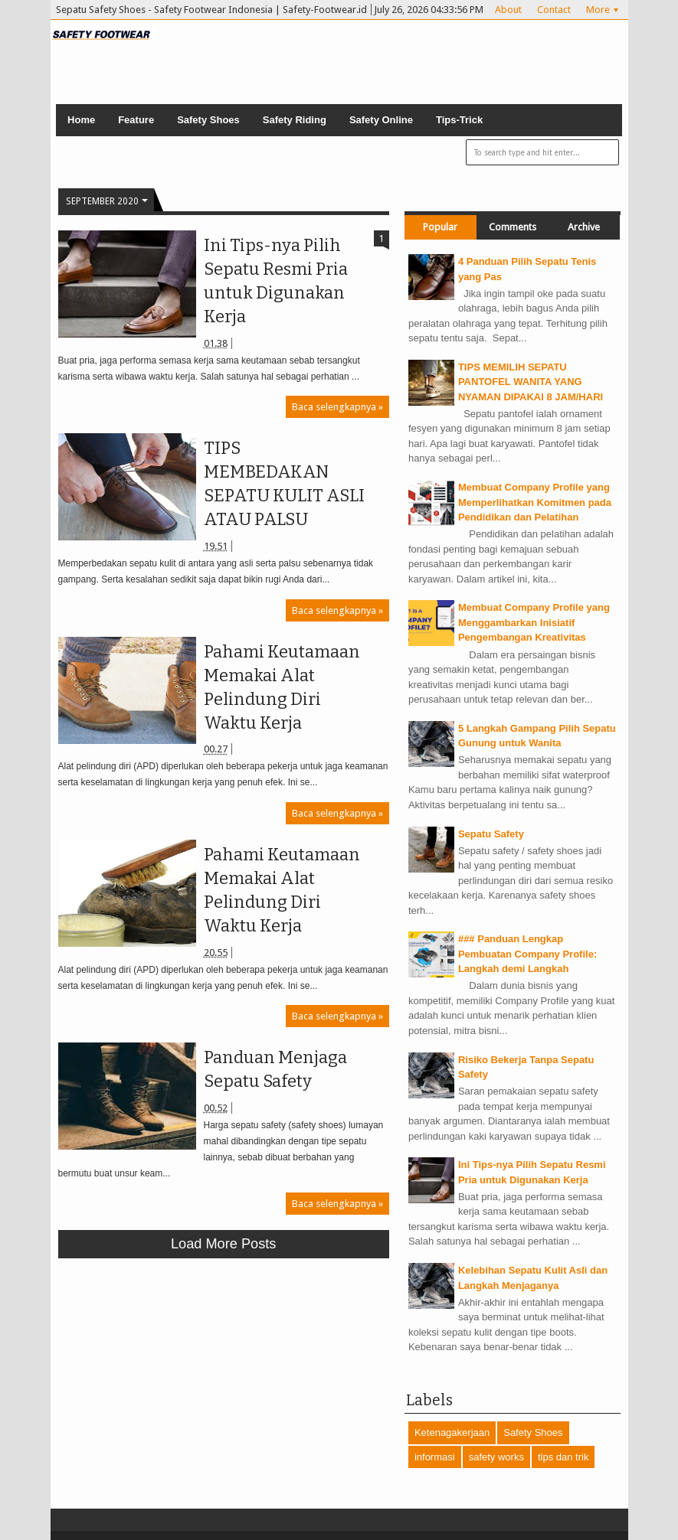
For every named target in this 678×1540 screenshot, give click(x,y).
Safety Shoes (208, 120)
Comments (512, 227)
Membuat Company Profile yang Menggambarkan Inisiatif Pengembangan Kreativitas (534, 622)
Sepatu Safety (491, 834)
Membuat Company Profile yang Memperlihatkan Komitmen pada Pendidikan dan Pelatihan (534, 502)
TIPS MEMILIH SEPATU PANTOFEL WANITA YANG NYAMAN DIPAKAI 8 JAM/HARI (530, 382)
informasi (434, 1457)
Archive (584, 227)
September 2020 (102, 201)
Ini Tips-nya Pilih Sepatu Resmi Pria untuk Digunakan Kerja (276, 281)
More (598, 9)
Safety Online (381, 120)
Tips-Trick (459, 120)
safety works (496, 1457)
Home (81, 120)
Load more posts (224, 1243)
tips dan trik (563, 1457)
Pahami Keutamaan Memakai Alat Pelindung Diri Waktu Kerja (282, 687)
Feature (136, 120)
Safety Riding (294, 120)
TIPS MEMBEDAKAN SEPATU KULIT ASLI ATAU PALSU (284, 484)
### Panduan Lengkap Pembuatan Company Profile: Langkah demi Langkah (527, 953)
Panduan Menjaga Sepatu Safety (275, 1069)
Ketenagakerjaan (452, 1432)
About (508, 9)
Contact (554, 9)
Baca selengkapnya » (337, 407)
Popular (440, 227)
